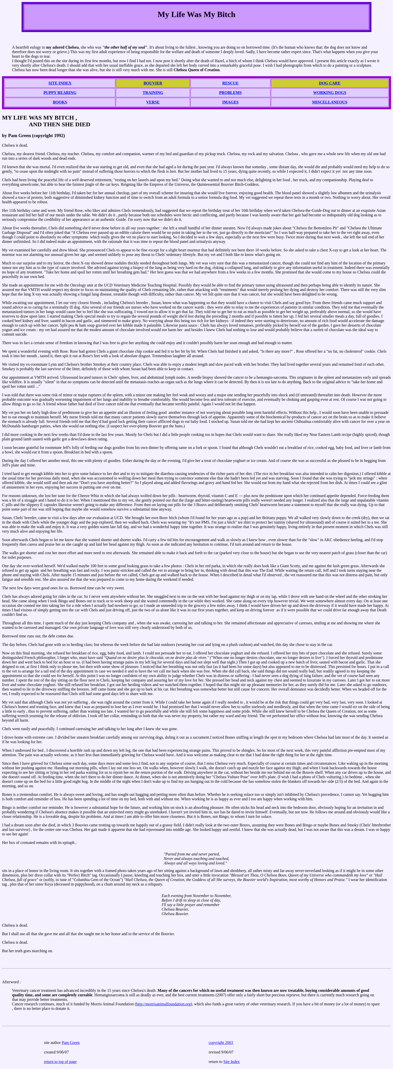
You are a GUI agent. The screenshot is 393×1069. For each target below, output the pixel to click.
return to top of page (60, 1061)
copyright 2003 (221, 1042)
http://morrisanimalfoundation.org (163, 1004)
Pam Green (71, 1042)
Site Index (231, 1061)
